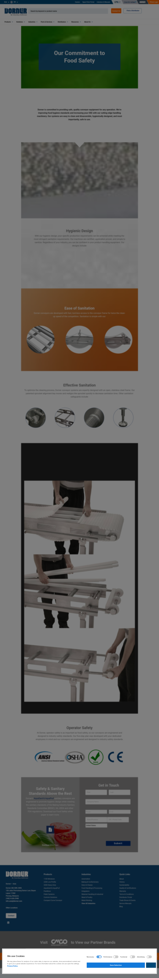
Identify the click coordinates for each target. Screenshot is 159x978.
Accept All (136, 965)
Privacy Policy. (12, 965)
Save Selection (102, 965)
